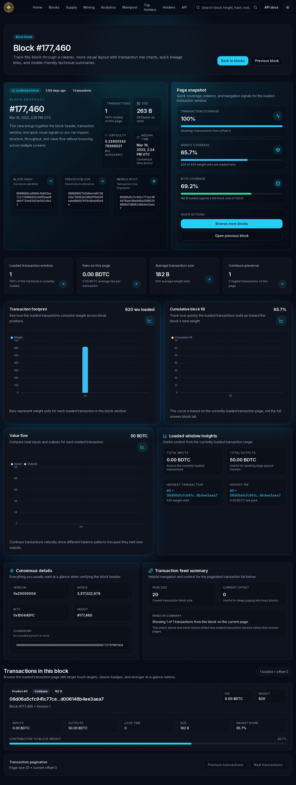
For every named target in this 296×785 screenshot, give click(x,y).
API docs (271, 7)
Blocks (54, 7)
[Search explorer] (226, 7)
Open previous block (232, 236)
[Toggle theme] (287, 7)
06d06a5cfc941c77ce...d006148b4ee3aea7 (56, 699)
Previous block (267, 61)
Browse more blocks (232, 224)
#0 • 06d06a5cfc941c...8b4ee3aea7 (192, 493)
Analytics (108, 7)
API (184, 7)
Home (37, 7)
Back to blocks (233, 61)
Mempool (129, 7)
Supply (71, 7)
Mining (89, 7)
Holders (169, 7)
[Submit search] (255, 7)
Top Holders (150, 7)
